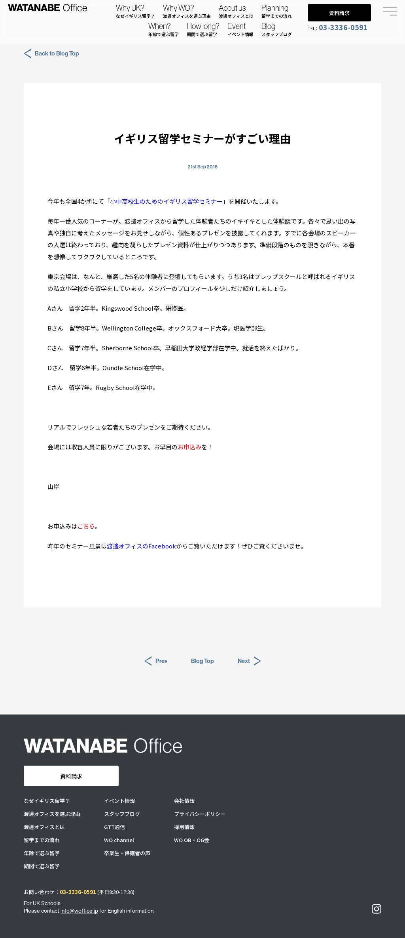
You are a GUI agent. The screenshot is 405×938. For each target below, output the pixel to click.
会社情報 (184, 800)
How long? (203, 29)
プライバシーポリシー (199, 813)
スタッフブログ (122, 813)
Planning (276, 11)
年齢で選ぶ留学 (42, 853)
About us (236, 11)
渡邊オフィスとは (44, 826)
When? (163, 29)
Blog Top (202, 661)
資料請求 (339, 13)
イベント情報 (119, 800)
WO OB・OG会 (191, 839)
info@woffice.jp (79, 910)
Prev (155, 661)
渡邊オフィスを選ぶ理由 (52, 813)
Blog (276, 29)
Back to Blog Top (51, 53)
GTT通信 (114, 826)
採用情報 (184, 826)
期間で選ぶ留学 (42, 866)
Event (240, 29)
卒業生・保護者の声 (127, 853)
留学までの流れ (42, 839)
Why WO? (187, 11)
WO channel (119, 839)
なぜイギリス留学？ (47, 800)
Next (249, 661)
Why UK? (135, 11)
